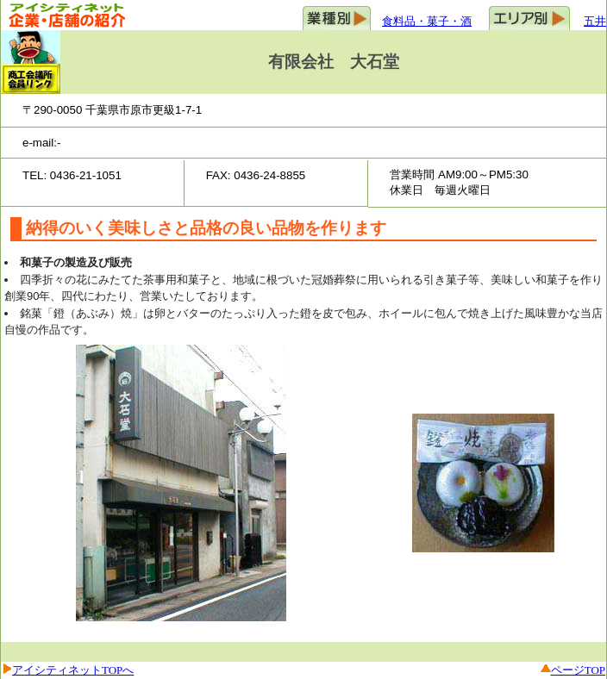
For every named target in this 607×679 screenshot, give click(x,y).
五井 (595, 21)
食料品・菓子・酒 (427, 21)
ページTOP (578, 669)
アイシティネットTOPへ (73, 669)
